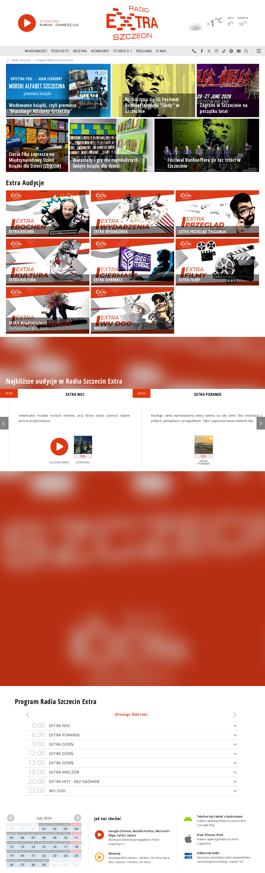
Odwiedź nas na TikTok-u (224, 51)
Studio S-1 (122, 51)
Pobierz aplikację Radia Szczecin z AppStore (218, 839)
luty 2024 (44, 818)
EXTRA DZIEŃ (131, 744)
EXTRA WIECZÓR (131, 772)
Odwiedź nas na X (209, 51)
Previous (4, 423)
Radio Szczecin (19, 60)
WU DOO (131, 790)
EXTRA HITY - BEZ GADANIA (131, 781)
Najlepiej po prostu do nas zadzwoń (194, 51)
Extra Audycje (25, 182)
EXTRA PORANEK (131, 735)
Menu (259, 51)
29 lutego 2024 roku (131, 714)
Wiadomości (36, 51)
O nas (161, 51)
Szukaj (246, 51)
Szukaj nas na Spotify (231, 51)
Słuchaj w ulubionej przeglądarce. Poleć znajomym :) (139, 837)
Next (261, 423)
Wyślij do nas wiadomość (239, 51)
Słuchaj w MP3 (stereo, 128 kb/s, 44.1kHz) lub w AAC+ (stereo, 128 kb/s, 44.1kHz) (139, 858)
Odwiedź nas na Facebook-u (201, 51)
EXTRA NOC (131, 725)
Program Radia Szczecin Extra (54, 60)
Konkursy (100, 51)
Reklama (144, 51)
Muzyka (80, 51)
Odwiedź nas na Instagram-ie (216, 51)
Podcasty (60, 51)
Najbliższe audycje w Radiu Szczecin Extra (64, 381)
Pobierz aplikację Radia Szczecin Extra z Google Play (221, 821)
